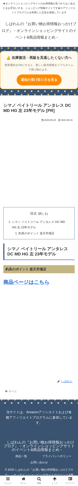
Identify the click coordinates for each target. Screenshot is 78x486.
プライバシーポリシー (56, 456)
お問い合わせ (39, 462)
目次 (33, 213)
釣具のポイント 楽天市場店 (36, 233)
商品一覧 (21, 456)
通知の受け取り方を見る (39, 79)
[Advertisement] (39, 163)
